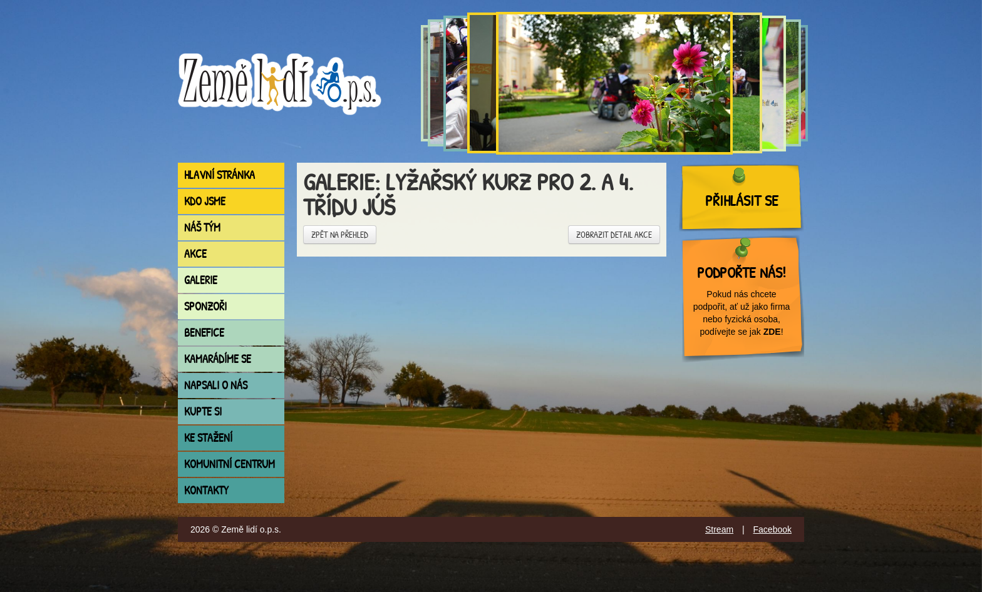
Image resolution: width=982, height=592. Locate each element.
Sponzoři (205, 306)
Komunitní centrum (229, 464)
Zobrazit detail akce (614, 234)
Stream (719, 529)
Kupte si (203, 411)
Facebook (772, 529)
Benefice (204, 332)
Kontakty (206, 490)
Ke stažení (208, 438)
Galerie (200, 280)
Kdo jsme (204, 201)
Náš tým (202, 227)
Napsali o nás (215, 385)
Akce (195, 254)
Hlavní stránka (219, 175)
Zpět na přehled (339, 234)
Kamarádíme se (217, 359)
